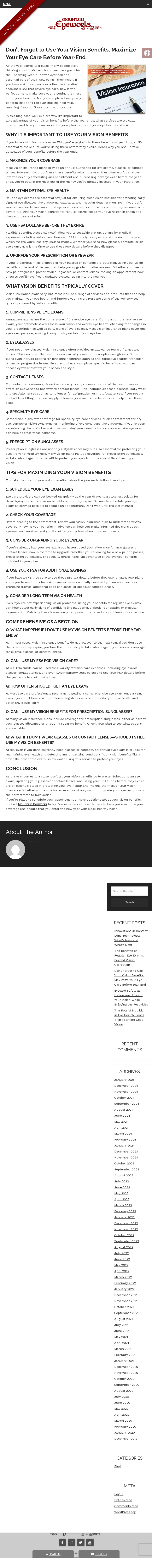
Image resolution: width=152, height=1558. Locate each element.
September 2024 (126, 1103)
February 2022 (125, 1283)
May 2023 (121, 1193)
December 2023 (126, 1151)
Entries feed (123, 1500)
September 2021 (126, 1313)
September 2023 (126, 1169)
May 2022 (121, 1265)
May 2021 (121, 1337)
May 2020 (121, 1408)
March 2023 (123, 1205)
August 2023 (123, 1175)
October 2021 (124, 1307)
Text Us (99, 1554)
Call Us (53, 1554)
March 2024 (123, 1133)
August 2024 (123, 1109)
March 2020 (123, 1420)
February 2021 (125, 1355)
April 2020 (122, 1414)
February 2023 (125, 1211)
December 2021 (125, 1295)
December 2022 (126, 1223)
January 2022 (124, 1289)
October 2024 (124, 1097)
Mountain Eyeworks (32, 804)
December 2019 (125, 1438)
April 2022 (121, 1271)
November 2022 (126, 1229)
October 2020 (124, 1379)
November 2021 (125, 1301)
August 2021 (123, 1319)
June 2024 (122, 1115)
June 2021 (122, 1331)
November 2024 (126, 1091)
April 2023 (121, 1199)
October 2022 (124, 1235)
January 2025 (124, 1079)
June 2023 (122, 1187)
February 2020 (125, 1426)
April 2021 (121, 1343)
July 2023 (121, 1181)
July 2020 (121, 1396)
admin (34, 841)
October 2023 (124, 1163)
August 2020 (123, 1390)
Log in (118, 1494)
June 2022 (122, 1259)
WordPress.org (125, 1512)
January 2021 (124, 1361)
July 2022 (121, 1253)
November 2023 (126, 1157)
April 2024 (122, 1127)
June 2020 (122, 1402)
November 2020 (126, 1373)
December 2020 (126, 1367)
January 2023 (124, 1217)
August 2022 (123, 1247)
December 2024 (126, 1085)
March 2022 (123, 1277)
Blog (117, 1466)
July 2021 (121, 1325)
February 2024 (125, 1139)
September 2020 (126, 1384)
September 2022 (126, 1241)
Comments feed (126, 1506)
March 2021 (123, 1349)
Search (129, 902)
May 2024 (121, 1121)
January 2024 (124, 1145)
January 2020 (124, 1432)
